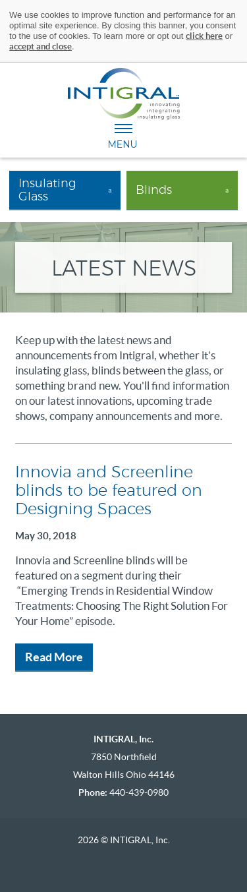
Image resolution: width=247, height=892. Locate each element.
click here (204, 36)
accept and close (40, 46)
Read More (54, 657)
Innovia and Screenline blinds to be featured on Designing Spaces (108, 491)
